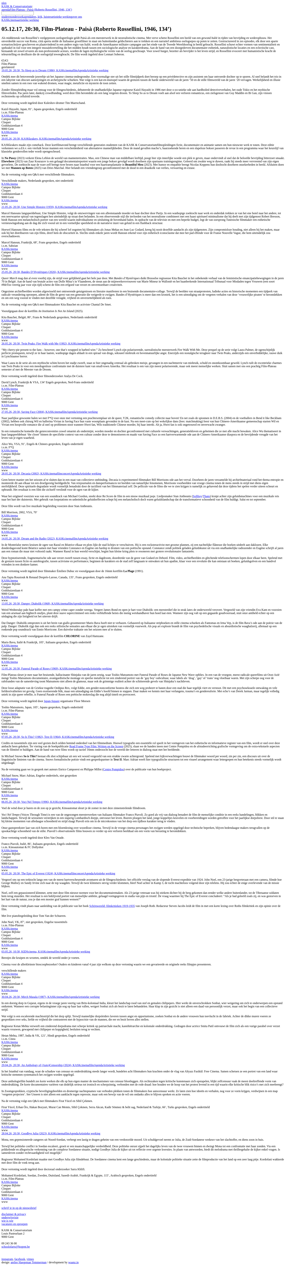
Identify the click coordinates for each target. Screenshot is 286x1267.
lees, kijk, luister (41, 16)
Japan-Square (51, 701)
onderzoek (17, 16)
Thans (206, 496)
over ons (77, 16)
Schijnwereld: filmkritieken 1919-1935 (112, 905)
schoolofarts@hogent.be (15, 1246)
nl (2, 3)
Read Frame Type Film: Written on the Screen (96, 746)
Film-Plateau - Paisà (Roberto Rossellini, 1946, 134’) (41, 9)
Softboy (197, 496)
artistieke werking (61, 16)
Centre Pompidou (113, 769)
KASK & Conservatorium (16, 6)
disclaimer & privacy (13, 1214)
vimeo (30, 1259)
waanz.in (73, 1262)
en (5, 3)
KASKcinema (20, 20)
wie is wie (7, 1220)
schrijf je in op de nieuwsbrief (18, 1207)
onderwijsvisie (9, 1217)
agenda (5, 9)
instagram (7, 1259)
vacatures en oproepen (14, 1224)
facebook (19, 1259)
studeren (6, 16)
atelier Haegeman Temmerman (29, 1262)
